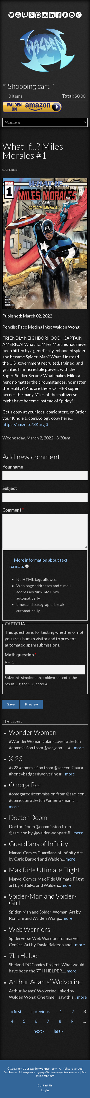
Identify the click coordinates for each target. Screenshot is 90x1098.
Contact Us (45, 1085)
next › (39, 1031)
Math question (20, 654)
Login (45, 1090)
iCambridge (46, 1076)
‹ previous (40, 1011)
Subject (9, 488)
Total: (68, 96)
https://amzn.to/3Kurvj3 (25, 424)
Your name (12, 467)
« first (16, 1011)
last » (58, 1031)
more (79, 747)
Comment (13, 510)
